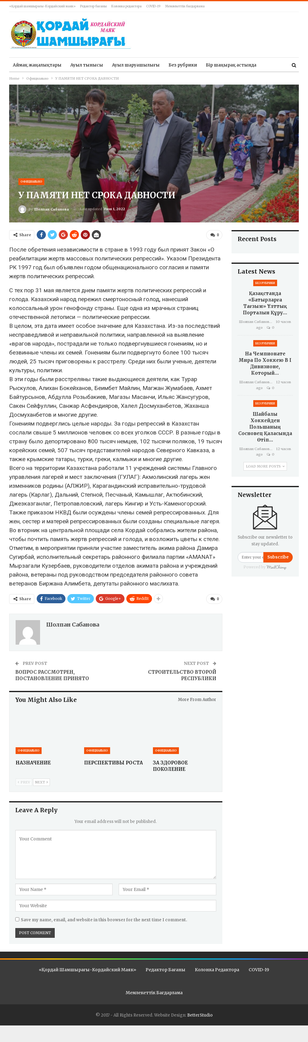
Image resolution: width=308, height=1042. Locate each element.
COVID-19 (153, 6)
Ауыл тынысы (86, 65)
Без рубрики (183, 65)
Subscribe (278, 557)
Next (41, 782)
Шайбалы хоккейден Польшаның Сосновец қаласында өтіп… (265, 427)
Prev (24, 782)
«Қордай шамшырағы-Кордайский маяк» (42, 6)
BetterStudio (200, 1014)
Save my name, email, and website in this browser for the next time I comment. (104, 920)
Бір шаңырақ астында (231, 65)
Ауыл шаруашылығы (136, 65)
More (271, 65)
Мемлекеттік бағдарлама (185, 6)
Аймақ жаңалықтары (37, 65)
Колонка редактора (126, 6)
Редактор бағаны (93, 6)
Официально (31, 181)
